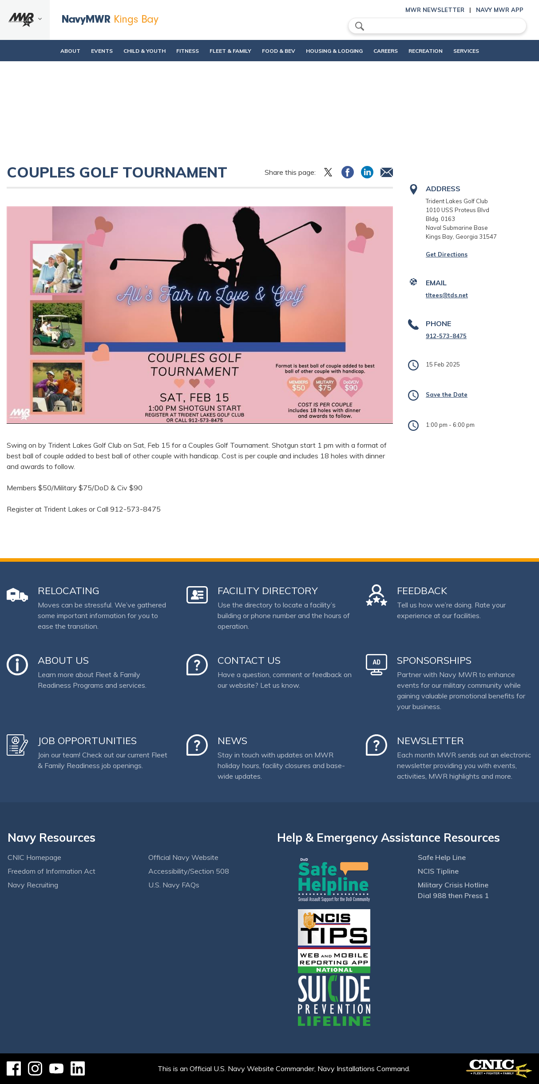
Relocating (68, 590)
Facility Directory (268, 590)
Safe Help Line (442, 857)
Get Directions (447, 254)
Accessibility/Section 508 (188, 871)
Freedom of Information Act (51, 871)
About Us (63, 660)
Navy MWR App (499, 9)
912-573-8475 (446, 335)
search (359, 26)
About (40, 50)
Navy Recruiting (33, 884)
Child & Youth (122, 50)
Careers (400, 50)
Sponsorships (434, 660)
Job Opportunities (87, 740)
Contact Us (249, 660)
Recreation (441, 50)
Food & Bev (278, 50)
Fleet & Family (223, 50)
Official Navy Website (183, 857)
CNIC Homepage (34, 857)
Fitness (172, 50)
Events (79, 50)
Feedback (422, 590)
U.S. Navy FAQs (173, 884)
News (232, 740)
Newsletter (430, 740)
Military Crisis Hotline (453, 884)
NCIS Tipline (438, 871)
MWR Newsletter (434, 9)
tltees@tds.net (447, 295)
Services (489, 50)
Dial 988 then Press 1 (453, 895)
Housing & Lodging (341, 50)
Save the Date (447, 394)
